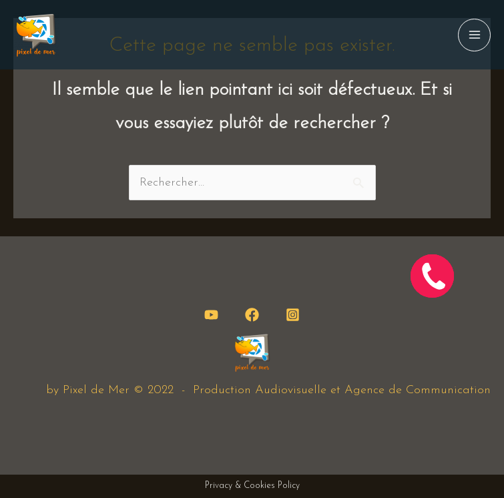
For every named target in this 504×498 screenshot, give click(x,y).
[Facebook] (252, 315)
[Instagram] (293, 315)
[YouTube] (211, 315)
